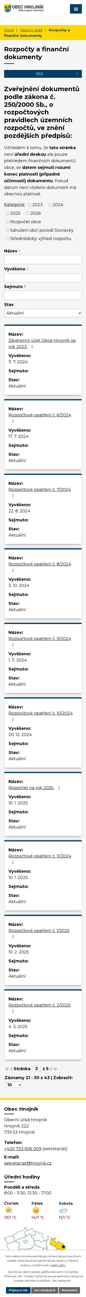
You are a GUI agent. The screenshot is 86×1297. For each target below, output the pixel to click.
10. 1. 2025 (18, 803)
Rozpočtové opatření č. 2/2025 (39, 1008)
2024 (58, 204)
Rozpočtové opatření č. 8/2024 (39, 567)
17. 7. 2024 (18, 436)
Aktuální (17, 386)
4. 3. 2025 (18, 1026)
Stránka (22, 1068)
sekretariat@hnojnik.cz (28, 1163)
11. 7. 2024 (18, 361)
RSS (58, 74)
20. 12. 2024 (20, 734)
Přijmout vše (18, 1290)
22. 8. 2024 (19, 511)
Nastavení (69, 1290)
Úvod (9, 30)
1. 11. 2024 (17, 660)
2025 (15, 213)
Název (10, 251)
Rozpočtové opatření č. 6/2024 (39, 418)
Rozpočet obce (25, 221)
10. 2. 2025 (18, 952)
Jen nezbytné (44, 1290)
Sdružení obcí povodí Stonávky (42, 230)
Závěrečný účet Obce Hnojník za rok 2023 (42, 343)
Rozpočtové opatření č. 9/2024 (39, 641)
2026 (36, 213)
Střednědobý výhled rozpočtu (40, 238)
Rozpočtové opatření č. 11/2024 (39, 859)
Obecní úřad (31, 30)
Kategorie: (14, 204)
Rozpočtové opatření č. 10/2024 (40, 716)
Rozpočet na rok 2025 (35, 787)
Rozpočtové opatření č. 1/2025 (38, 933)
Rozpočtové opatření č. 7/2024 (39, 492)
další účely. (59, 1265)
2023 (37, 204)
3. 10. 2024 (18, 585)
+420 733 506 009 (22, 1148)
